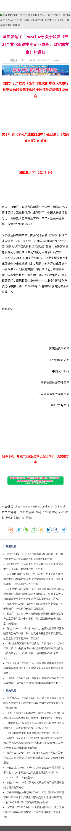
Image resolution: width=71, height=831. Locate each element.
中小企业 (58, 512)
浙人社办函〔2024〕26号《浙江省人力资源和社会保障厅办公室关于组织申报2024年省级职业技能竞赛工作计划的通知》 (33, 703)
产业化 (46, 512)
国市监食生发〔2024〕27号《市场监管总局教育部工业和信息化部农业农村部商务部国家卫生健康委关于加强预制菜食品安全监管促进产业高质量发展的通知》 (33, 594)
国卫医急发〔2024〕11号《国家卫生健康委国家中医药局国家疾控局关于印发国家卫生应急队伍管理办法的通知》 (33, 668)
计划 (9, 517)
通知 (29, 517)
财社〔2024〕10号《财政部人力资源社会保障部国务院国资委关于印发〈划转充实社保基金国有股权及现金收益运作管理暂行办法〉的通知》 (33, 633)
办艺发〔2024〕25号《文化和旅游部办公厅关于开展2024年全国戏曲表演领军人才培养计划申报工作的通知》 (33, 812)
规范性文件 (54, 15)
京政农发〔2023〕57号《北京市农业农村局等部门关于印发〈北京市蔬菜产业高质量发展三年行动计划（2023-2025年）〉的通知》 (33, 772)
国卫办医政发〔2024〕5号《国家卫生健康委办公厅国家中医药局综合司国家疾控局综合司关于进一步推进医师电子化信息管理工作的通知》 (33, 579)
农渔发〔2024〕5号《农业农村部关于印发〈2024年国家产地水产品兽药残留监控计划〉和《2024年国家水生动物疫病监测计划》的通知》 (33, 743)
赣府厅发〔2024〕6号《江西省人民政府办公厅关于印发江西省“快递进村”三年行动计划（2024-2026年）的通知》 (33, 757)
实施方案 (19, 517)
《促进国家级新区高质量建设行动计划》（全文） (34, 733)
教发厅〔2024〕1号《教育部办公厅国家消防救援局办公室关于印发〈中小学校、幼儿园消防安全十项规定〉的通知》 (33, 618)
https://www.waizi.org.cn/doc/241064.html (40, 506)
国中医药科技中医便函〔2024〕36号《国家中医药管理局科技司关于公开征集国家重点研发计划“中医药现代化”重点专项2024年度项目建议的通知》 (33, 797)
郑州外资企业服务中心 (32, 15)
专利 (38, 512)
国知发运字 (27, 512)
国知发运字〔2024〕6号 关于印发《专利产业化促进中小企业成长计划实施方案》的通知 (35, 20)
